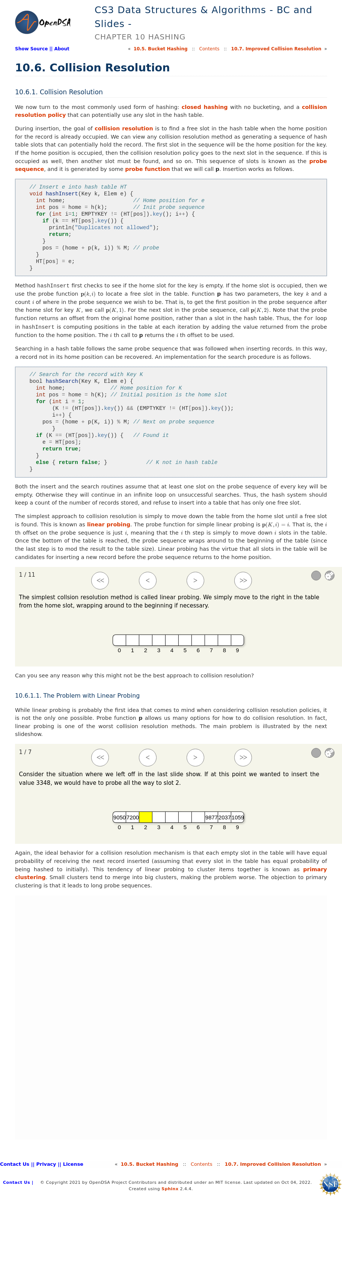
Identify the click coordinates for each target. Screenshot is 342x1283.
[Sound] (316, 575)
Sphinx (169, 1188)
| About (60, 48)
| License (71, 1164)
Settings (329, 575)
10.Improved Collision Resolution (276, 48)
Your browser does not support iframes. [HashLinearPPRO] (171, 1017)
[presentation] (88, 294)
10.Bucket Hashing (161, 48)
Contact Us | (16, 1164)
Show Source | (33, 48)
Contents (209, 48)
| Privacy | (46, 1164)
